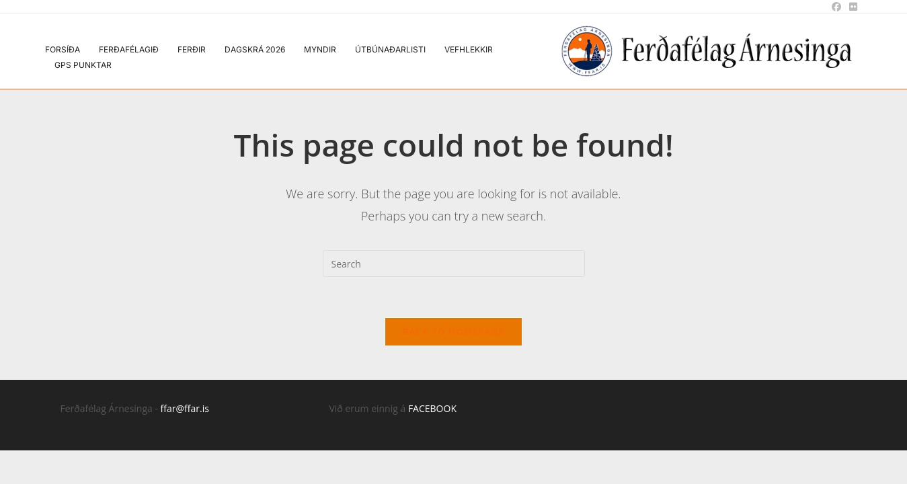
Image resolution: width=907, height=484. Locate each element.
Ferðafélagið (129, 49)
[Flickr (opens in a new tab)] (851, 6)
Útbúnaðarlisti (390, 49)
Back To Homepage (453, 331)
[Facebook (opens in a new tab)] (836, 6)
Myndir (320, 49)
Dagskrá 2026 (255, 49)
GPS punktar (83, 65)
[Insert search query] (454, 263)
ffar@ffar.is (185, 408)
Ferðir (192, 49)
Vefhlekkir (468, 49)
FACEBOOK (432, 408)
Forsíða (62, 49)
